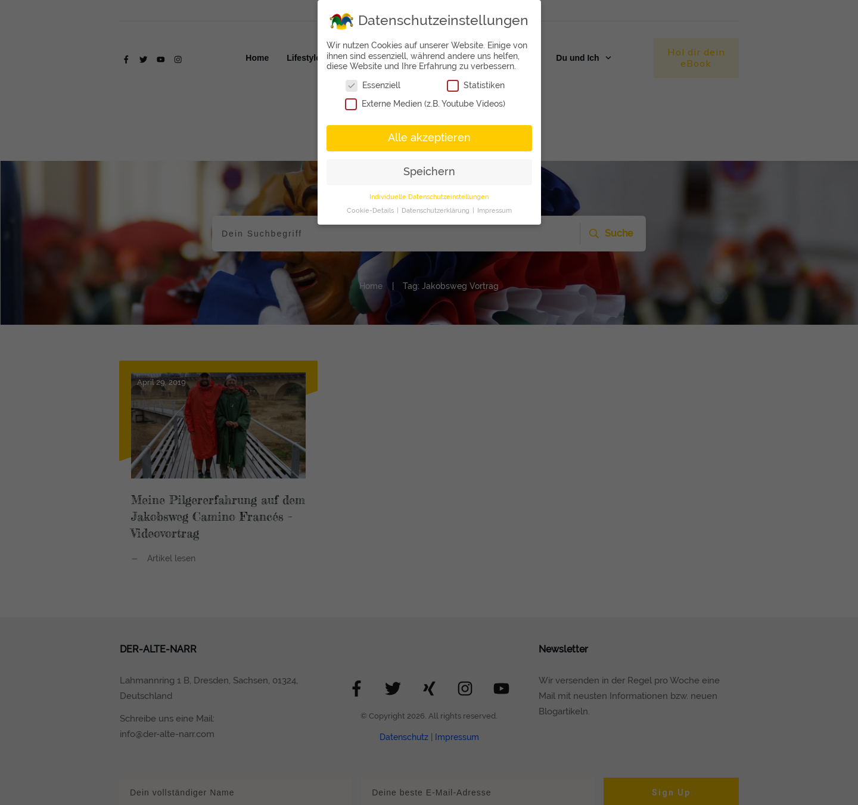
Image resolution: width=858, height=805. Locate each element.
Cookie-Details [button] (371, 210)
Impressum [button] (494, 210)
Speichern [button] (429, 172)
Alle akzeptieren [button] (429, 138)
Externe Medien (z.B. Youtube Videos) (425, 104)
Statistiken (476, 85)
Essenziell (373, 85)
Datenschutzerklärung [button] (436, 210)
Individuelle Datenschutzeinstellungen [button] (429, 196)
